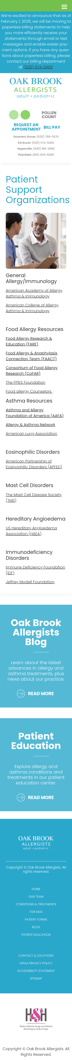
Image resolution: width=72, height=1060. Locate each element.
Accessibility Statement (36, 971)
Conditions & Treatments (36, 904)
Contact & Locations (35, 955)
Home (36, 889)
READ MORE (41, 693)
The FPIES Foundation (25, 382)
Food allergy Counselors (29, 391)
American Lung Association (31, 433)
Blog (36, 927)
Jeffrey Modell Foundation (30, 582)
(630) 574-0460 (36, 143)
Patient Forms (36, 919)
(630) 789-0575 (36, 137)
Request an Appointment (26, 127)
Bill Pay (52, 127)
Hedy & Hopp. (42, 1029)
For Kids (36, 912)
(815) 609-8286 (36, 155)
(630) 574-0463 (38, 67)
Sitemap (36, 978)
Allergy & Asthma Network (30, 424)
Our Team (36, 896)
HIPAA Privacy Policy (36, 963)
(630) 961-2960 (36, 149)
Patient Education (36, 934)
